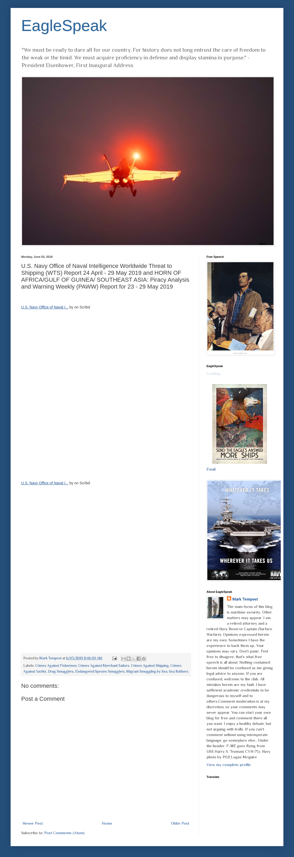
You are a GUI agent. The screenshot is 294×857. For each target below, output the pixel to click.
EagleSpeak (64, 25)
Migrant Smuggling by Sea (146, 671)
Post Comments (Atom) (64, 832)
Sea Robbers (178, 671)
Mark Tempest (245, 599)
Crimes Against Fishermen (56, 666)
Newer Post (33, 823)
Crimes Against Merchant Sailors (103, 666)
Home (107, 823)
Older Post (180, 823)
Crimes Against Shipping (150, 666)
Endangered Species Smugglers (100, 671)
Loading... (214, 373)
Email (211, 469)
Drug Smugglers (61, 671)
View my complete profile (229, 764)
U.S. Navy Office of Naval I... (44, 307)
